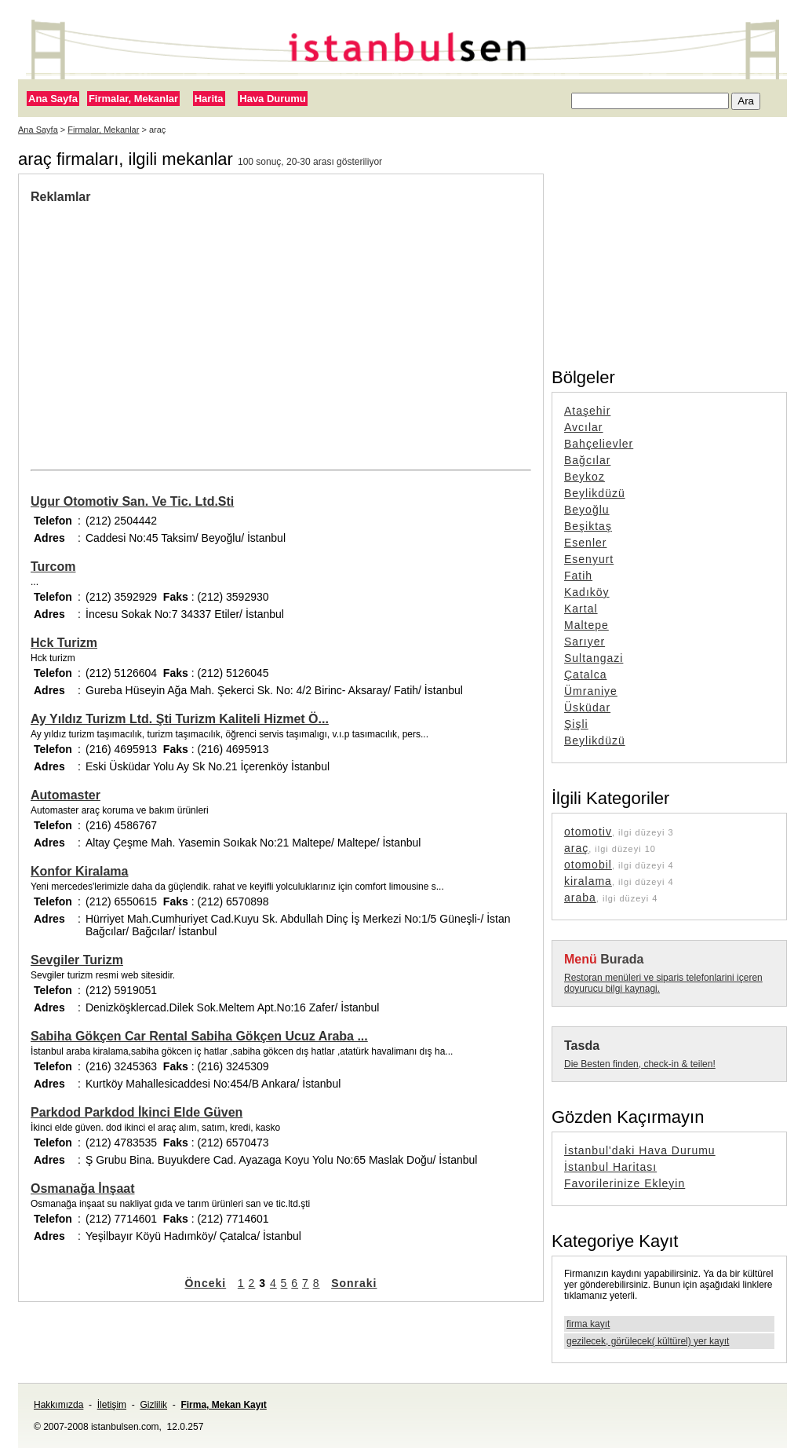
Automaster (65, 795)
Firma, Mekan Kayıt (223, 1404)
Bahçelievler (598, 443)
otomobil (588, 864)
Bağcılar (587, 460)
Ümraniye (590, 691)
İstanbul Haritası (610, 1167)
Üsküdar (587, 707)
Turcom (53, 566)
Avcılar (583, 427)
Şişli (576, 724)
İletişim (111, 1404)
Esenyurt (589, 559)
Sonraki (354, 1283)
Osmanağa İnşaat (83, 1188)
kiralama (588, 881)
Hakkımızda (58, 1404)
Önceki (205, 1283)
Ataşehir (587, 410)
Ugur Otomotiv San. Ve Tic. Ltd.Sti (132, 501)
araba (580, 897)
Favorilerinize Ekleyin (624, 1183)
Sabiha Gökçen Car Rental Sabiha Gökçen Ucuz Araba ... (199, 1036)
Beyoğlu (587, 509)
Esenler (585, 542)
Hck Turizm (64, 642)
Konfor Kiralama (79, 871)
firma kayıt (588, 1323)
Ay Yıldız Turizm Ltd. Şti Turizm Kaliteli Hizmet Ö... (180, 719)
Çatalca (585, 674)
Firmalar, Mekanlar (133, 98)
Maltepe (586, 625)
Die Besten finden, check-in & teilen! (640, 1064)
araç (576, 848)
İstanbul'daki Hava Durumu (640, 1150)
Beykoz (584, 476)
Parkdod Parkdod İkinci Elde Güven (136, 1112)
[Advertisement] (281, 322)
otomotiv (588, 831)
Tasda (581, 1045)
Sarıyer (584, 641)
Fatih (578, 575)
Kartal (581, 608)
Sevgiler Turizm (77, 960)
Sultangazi (593, 658)
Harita (209, 98)
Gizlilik (153, 1404)
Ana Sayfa (53, 98)
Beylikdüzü (594, 493)
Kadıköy (587, 592)
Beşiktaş (588, 526)
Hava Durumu (272, 98)
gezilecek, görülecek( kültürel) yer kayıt (647, 1341)
